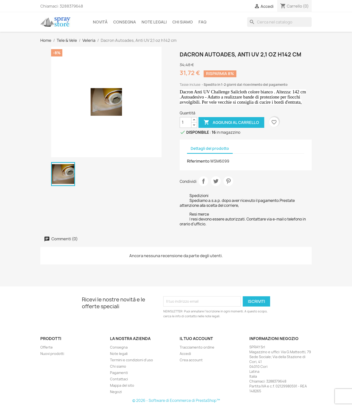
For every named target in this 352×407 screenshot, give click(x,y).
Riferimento (198, 161)
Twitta (216, 181)
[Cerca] (279, 22)
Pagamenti (119, 372)
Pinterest (228, 181)
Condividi (203, 181)
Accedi (185, 353)
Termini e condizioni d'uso (131, 360)
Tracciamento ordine (197, 347)
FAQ (202, 22)
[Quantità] (185, 122)
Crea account (191, 360)
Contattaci (119, 379)
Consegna (124, 22)
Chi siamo (182, 22)
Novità (100, 22)
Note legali (154, 22)
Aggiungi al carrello (231, 122)
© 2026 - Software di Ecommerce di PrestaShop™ (176, 400)
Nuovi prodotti (52, 353)
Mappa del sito (122, 385)
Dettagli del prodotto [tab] (210, 148)
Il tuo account (196, 338)
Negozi (116, 391)
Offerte (46, 347)
